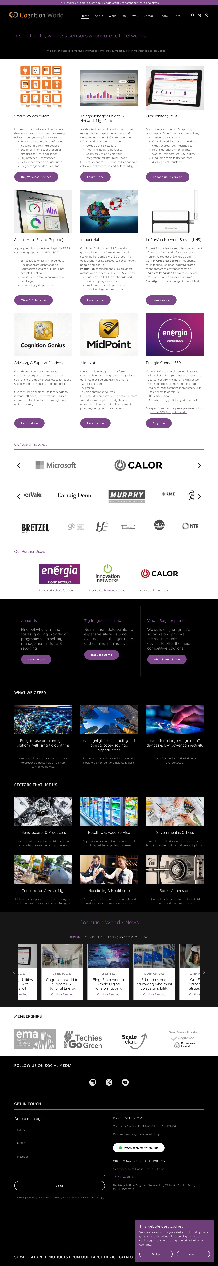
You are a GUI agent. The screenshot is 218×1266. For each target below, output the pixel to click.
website (57, 590)
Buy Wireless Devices (36, 177)
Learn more (161, 300)
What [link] (112, 15)
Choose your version (168, 177)
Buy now (159, 423)
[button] (178, 16)
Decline (163, 1253)
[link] (36, 15)
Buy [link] (124, 15)
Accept (195, 1253)
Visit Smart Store (167, 659)
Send (59, 1177)
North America (108, 590)
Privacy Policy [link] (71, 1188)
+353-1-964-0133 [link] (123, 1168)
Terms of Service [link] (90, 1188)
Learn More (95, 177)
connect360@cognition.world (168, 412)
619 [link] (167, 1176)
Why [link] (135, 15)
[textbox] (59, 1120)
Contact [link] (149, 15)
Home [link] (85, 15)
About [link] (99, 15)
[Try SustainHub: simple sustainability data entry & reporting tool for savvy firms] (109, 3)
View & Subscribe (33, 300)
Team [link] (164, 15)
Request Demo (101, 655)
